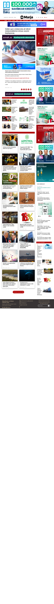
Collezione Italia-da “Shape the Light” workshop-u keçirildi (32, 126)
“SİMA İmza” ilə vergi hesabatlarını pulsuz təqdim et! (31, 119)
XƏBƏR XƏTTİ (39, 20)
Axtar (45, 17)
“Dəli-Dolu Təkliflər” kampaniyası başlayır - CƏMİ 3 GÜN (14, 119)
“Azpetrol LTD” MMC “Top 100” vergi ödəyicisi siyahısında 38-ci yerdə (31, 102)
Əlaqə (15, 17)
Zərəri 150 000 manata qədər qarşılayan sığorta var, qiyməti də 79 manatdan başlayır (31, 110)
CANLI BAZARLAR (46, 20)
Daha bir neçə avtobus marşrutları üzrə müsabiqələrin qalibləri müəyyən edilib (43, 221)
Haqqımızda (6, 17)
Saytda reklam (11, 17)
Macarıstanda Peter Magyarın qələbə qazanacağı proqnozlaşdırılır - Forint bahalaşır (44, 238)
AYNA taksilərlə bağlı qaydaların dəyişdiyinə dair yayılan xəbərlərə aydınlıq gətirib (43, 199)
